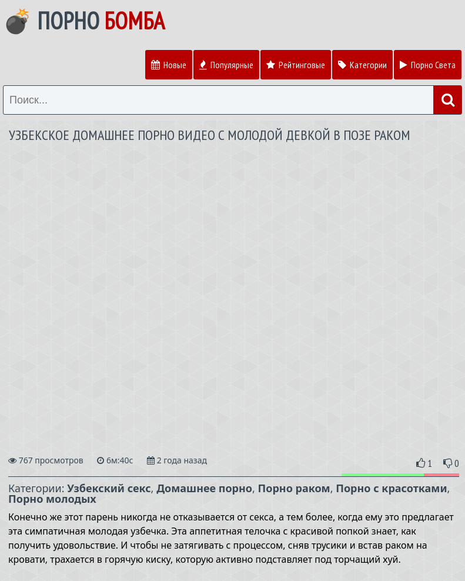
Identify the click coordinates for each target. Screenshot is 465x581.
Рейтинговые (295, 65)
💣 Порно (84, 20)
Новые (168, 65)
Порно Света (428, 65)
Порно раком (294, 488)
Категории (362, 65)
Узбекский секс (108, 488)
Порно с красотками (391, 488)
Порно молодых (52, 499)
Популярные (226, 65)
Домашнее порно (204, 488)
